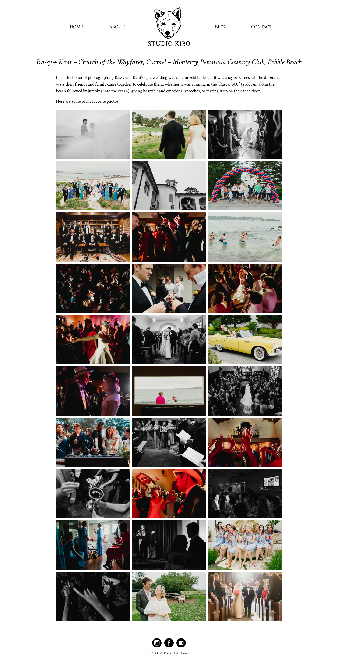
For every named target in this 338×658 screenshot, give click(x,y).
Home (76, 27)
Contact (261, 27)
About (117, 27)
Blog (221, 27)
